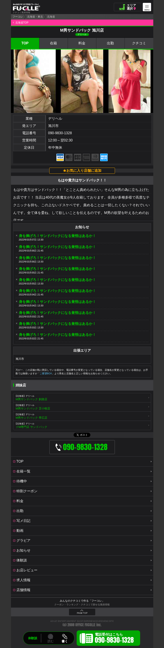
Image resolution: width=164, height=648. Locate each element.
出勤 (110, 43)
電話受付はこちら (114, 639)
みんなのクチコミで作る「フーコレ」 (82, 600)
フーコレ (17, 16)
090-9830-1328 (60, 133)
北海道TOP (21, 22)
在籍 (53, 43)
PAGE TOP (82, 613)
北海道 (51, 16)
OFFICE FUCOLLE (85, 624)
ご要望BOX (46, 373)
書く (65, 641)
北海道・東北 (35, 16)
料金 (81, 43)
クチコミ (139, 43)
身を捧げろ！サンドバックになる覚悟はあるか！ (57, 236)
